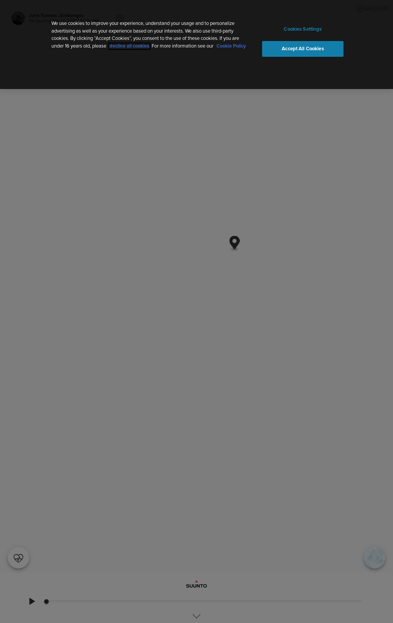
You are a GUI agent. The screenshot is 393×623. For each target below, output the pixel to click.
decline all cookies (129, 46)
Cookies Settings (303, 29)
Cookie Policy (231, 46)
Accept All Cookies (303, 48)
